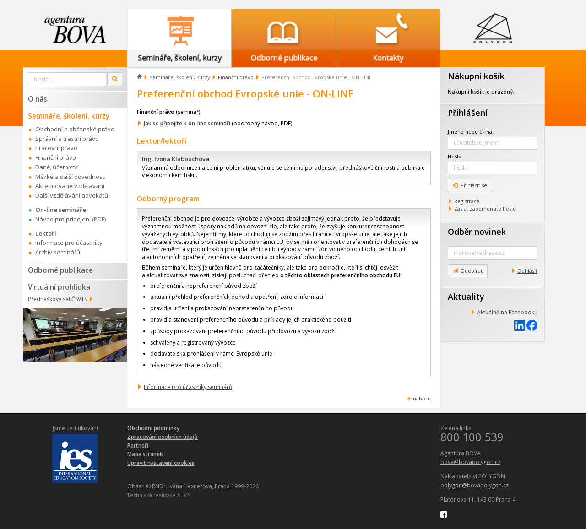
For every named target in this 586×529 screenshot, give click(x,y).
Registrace (467, 201)
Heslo (454, 156)
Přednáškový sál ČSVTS (57, 299)
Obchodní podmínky (153, 428)
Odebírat (468, 270)
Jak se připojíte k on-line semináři (187, 123)
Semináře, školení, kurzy (180, 77)
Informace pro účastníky (69, 242)
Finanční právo (236, 77)
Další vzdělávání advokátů (71, 195)
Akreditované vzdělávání (69, 186)
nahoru (422, 398)
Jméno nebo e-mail (471, 131)
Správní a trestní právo (67, 139)
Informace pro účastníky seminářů (188, 387)
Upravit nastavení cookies (161, 463)
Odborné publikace (60, 270)
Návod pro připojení (63, 219)
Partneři (137, 445)
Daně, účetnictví (57, 167)
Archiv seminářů (57, 252)
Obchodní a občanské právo (74, 129)
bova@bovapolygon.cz (470, 462)
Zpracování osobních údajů (162, 437)
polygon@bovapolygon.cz (474, 485)
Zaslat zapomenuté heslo (485, 208)
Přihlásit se (470, 185)
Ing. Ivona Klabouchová (175, 159)
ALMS (183, 494)
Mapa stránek (145, 454)
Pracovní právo (56, 148)
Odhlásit (527, 270)
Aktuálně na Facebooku (507, 312)
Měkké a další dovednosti (70, 177)
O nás (37, 98)
